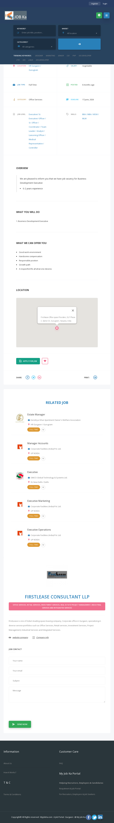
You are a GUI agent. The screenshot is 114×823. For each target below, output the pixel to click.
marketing (50, 55)
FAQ (61, 763)
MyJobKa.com (46, 817)
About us (8, 763)
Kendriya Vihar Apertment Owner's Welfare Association (56, 420)
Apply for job (28, 360)
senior (61, 55)
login (105, 3)
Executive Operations (39, 529)
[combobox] (80, 33)
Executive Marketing (38, 501)
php (74, 55)
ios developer (85, 55)
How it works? (10, 772)
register (94, 3)
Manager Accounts (37, 443)
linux (30, 60)
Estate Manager (36, 414)
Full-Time (34, 429)
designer (39, 55)
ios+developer (42, 60)
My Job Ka (81, 817)
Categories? (22, 42)
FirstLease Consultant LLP (57, 597)
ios (24, 60)
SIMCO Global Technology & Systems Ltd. (49, 477)
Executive (32, 472)
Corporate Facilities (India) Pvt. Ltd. (46, 448)
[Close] (72, 310)
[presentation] (31, 712)
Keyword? (21, 28)
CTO (18, 60)
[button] (57, 329)
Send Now (19, 724)
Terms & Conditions (12, 794)
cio (68, 55)
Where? (65, 28)
